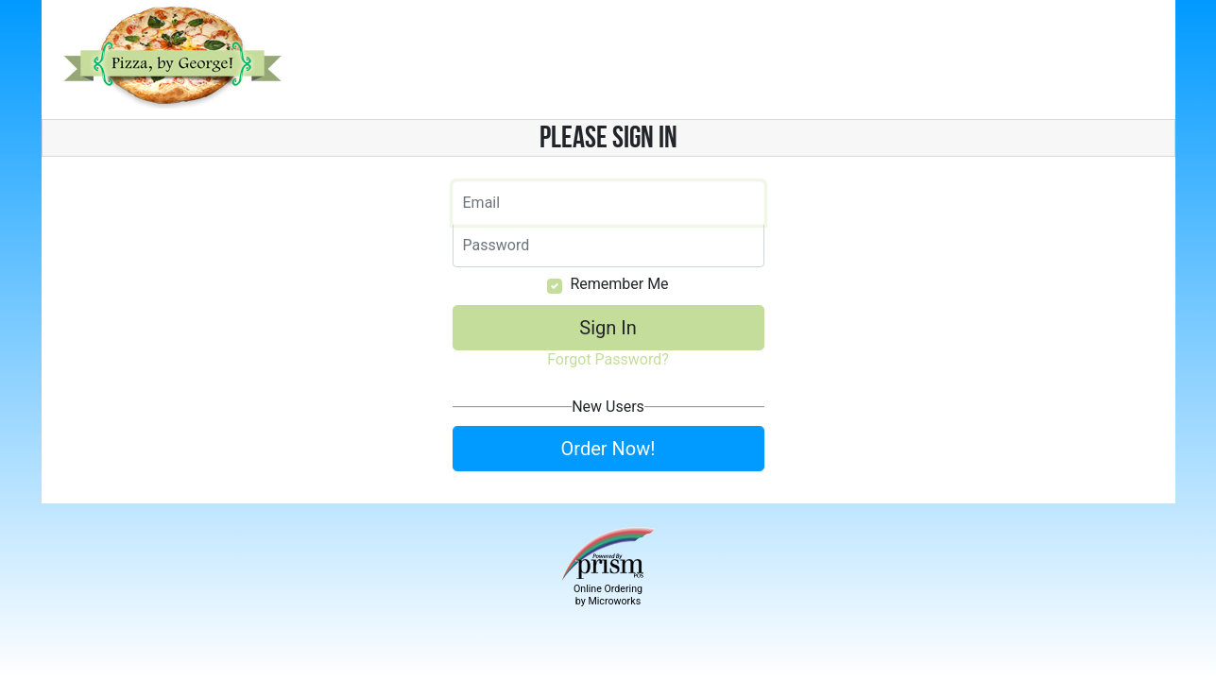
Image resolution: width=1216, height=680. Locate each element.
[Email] (608, 203)
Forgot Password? (608, 359)
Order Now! (608, 448)
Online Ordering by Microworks (608, 595)
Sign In (607, 327)
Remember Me (619, 284)
